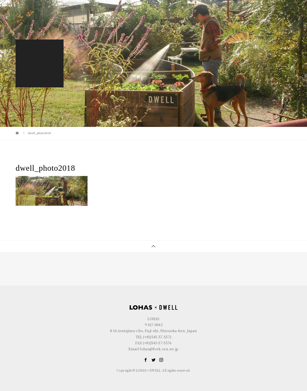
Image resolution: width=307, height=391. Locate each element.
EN (269, 3)
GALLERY (247, 16)
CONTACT (277, 16)
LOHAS (44, 3)
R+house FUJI (102, 3)
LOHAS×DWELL (213, 16)
